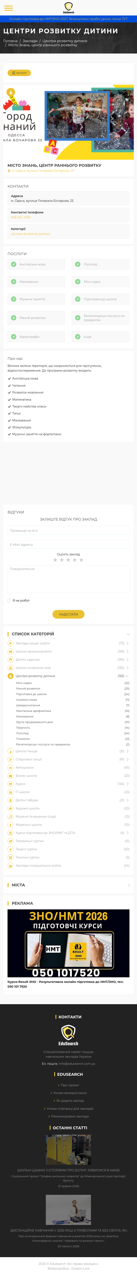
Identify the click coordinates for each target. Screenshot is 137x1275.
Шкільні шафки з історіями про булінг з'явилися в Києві (68, 1170)
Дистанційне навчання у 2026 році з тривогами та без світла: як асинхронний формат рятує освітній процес (69, 1231)
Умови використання (70, 1093)
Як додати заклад (70, 1101)
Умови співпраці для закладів (70, 1109)
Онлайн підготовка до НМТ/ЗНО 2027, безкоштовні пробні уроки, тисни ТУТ (68, 19)
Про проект (70, 1085)
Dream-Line (80, 1268)
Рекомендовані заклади (70, 1116)
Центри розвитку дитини (30, 234)
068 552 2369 (21, 217)
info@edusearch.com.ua (77, 1064)
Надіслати (68, 614)
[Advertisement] (68, 474)
